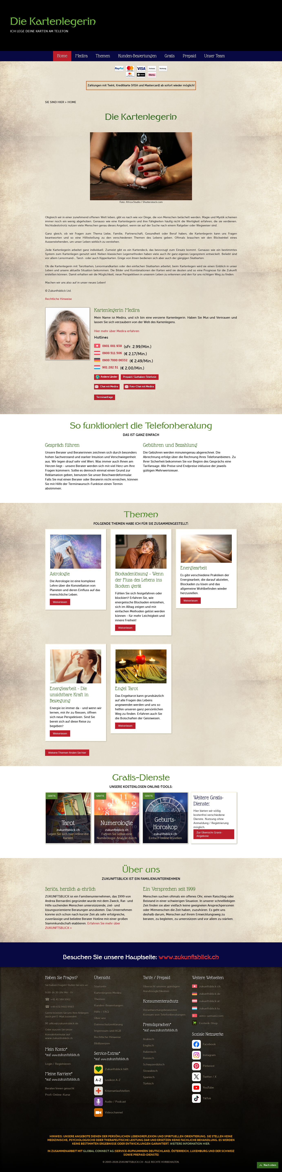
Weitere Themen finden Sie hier (67, 752)
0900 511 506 (112, 353)
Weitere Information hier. (190, 1143)
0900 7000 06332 (115, 360)
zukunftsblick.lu (209, 1008)
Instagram (209, 1055)
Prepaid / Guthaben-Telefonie (139, 377)
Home (62, 55)
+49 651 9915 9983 (62, 1006)
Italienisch (149, 1051)
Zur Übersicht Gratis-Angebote (209, 834)
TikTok (207, 1098)
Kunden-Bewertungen (137, 55)
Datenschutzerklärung (108, 1024)
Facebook (209, 1044)
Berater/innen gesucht (59, 1088)
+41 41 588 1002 (60, 999)
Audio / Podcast (115, 1101)
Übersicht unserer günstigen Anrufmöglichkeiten (161, 989)
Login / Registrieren (58, 1063)
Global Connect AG (98, 1151)
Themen (103, 55)
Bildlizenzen (102, 1043)
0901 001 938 (112, 346)
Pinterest (208, 1065)
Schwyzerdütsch (153, 1064)
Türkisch (148, 1083)
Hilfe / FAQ (101, 1011)
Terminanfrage (104, 397)
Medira (81, 55)
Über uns (100, 1018)
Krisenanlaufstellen (117, 1090)
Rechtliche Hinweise (58, 298)
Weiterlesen (60, 602)
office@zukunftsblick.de (63, 1023)
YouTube (208, 1087)
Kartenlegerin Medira (107, 992)
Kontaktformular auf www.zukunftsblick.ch (59, 1036)
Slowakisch (150, 1070)
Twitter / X (209, 1076)
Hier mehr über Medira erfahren (116, 331)
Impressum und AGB (107, 1030)
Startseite (100, 986)
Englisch (148, 1045)
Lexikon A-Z (113, 1080)
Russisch (148, 1058)
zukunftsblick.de (209, 993)
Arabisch (148, 1039)
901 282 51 (110, 367)
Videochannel (114, 1112)
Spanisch (148, 1077)
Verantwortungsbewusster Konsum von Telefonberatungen (164, 1012)
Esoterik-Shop (208, 1023)
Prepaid (189, 55)
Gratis (170, 55)
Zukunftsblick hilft (116, 1069)
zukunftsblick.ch (209, 986)
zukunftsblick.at (209, 1001)
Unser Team (214, 55)
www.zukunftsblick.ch (189, 958)
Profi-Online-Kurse (57, 1094)
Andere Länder (109, 376)
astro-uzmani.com (211, 1015)
